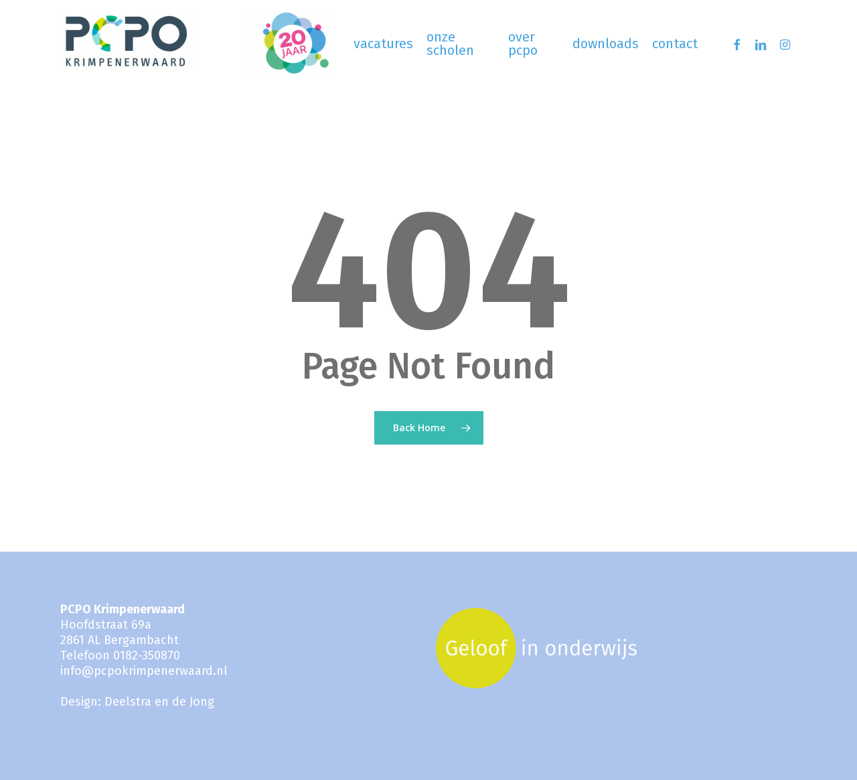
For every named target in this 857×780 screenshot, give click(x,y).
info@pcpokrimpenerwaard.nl (144, 671)
